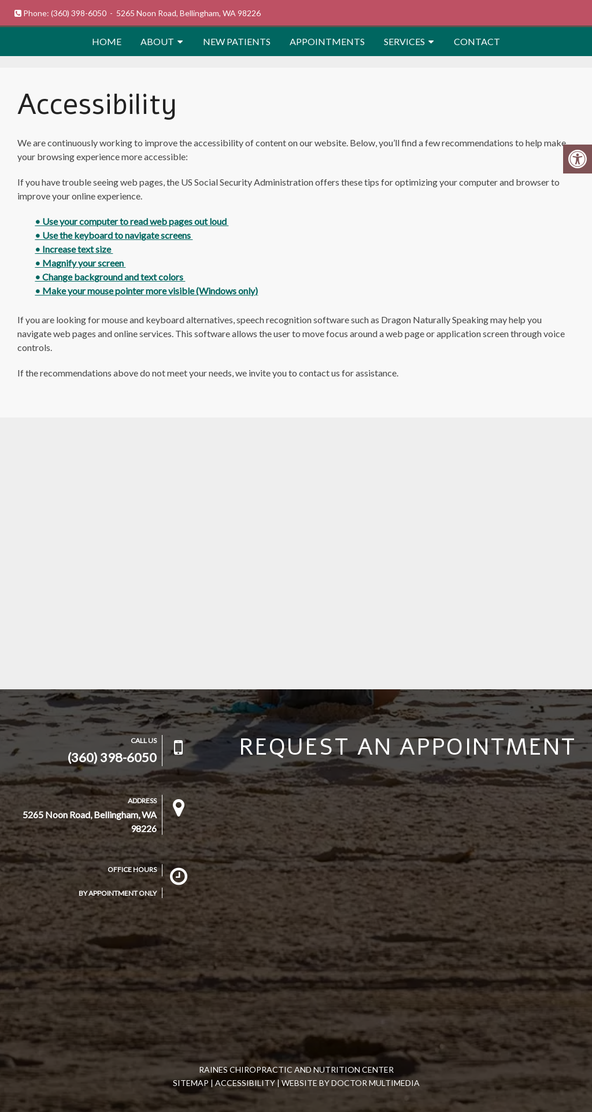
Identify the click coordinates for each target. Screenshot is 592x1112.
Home (106, 41)
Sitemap (191, 1083)
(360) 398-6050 (78, 13)
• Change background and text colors (110, 276)
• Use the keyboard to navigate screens (114, 235)
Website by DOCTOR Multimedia (351, 1083)
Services (404, 41)
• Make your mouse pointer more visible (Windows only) (146, 290)
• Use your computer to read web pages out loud (131, 221)
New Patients (237, 41)
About (157, 41)
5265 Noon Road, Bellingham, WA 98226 (188, 13)
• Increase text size (74, 248)
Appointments (327, 41)
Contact (477, 41)
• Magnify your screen (80, 262)
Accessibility (245, 1083)
